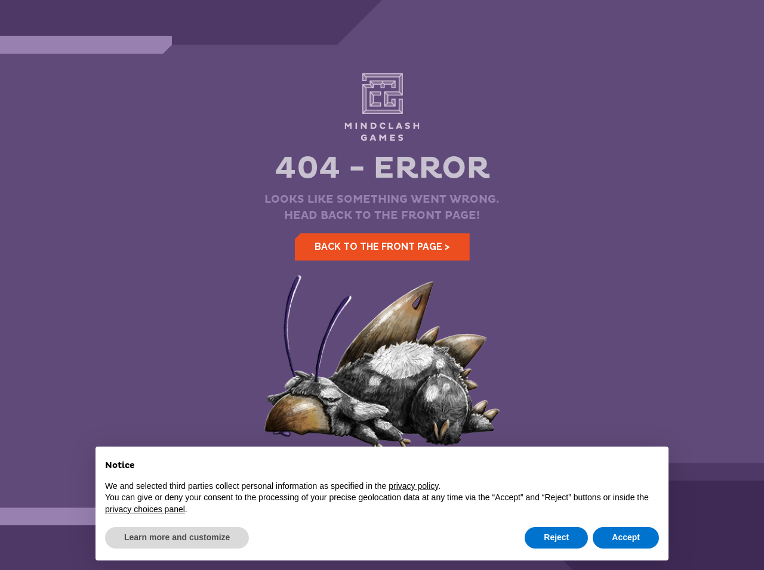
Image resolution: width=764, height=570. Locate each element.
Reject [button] (556, 537)
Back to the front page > (382, 246)
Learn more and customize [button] (177, 537)
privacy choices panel (145, 509)
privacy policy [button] (413, 486)
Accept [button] (626, 537)
